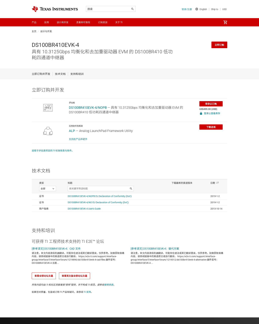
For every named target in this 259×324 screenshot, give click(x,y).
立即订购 (219, 45)
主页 (34, 31)
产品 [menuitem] (34, 22)
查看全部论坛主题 (44, 276)
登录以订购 (211, 103)
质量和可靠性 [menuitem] (83, 22)
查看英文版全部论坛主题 (74, 276)
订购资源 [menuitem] (102, 22)
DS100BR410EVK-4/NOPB (88, 108)
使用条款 (108, 284)
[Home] (55, 9)
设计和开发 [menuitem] (62, 22)
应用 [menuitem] (46, 22)
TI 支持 (87, 292)
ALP (72, 131)
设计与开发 (46, 31)
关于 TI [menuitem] (118, 22)
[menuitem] (225, 22)
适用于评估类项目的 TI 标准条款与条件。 (53, 150)
